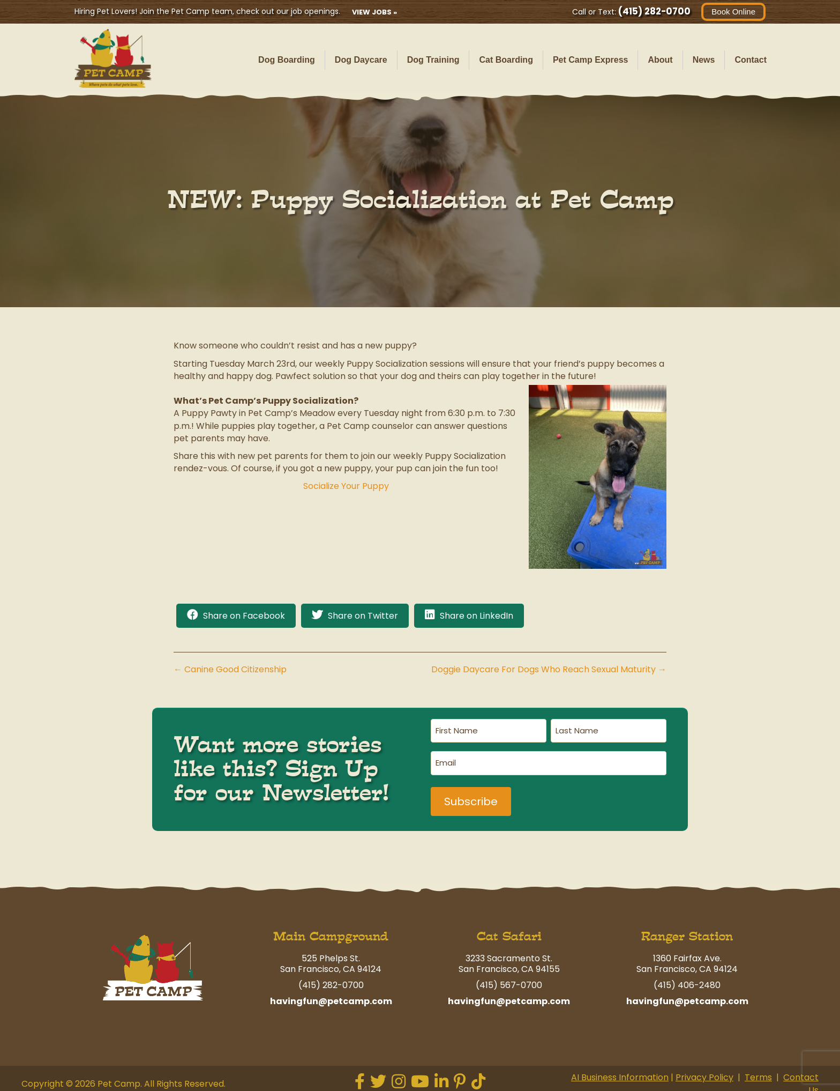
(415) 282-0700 (654, 11)
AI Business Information (620, 1072)
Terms (758, 1072)
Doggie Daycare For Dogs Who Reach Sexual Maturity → (548, 669)
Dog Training (433, 59)
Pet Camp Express (590, 59)
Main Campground (330, 931)
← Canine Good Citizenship (230, 669)
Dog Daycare (361, 59)
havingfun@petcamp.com (331, 996)
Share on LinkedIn (476, 616)
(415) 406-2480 (687, 980)
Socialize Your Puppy (346, 486)
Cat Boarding (505, 59)
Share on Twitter (363, 616)
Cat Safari (509, 931)
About (660, 59)
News (704, 59)
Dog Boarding (286, 59)
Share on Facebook (244, 616)
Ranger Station (687, 931)
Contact (750, 59)
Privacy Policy (704, 1072)
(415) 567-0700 (509, 980)
